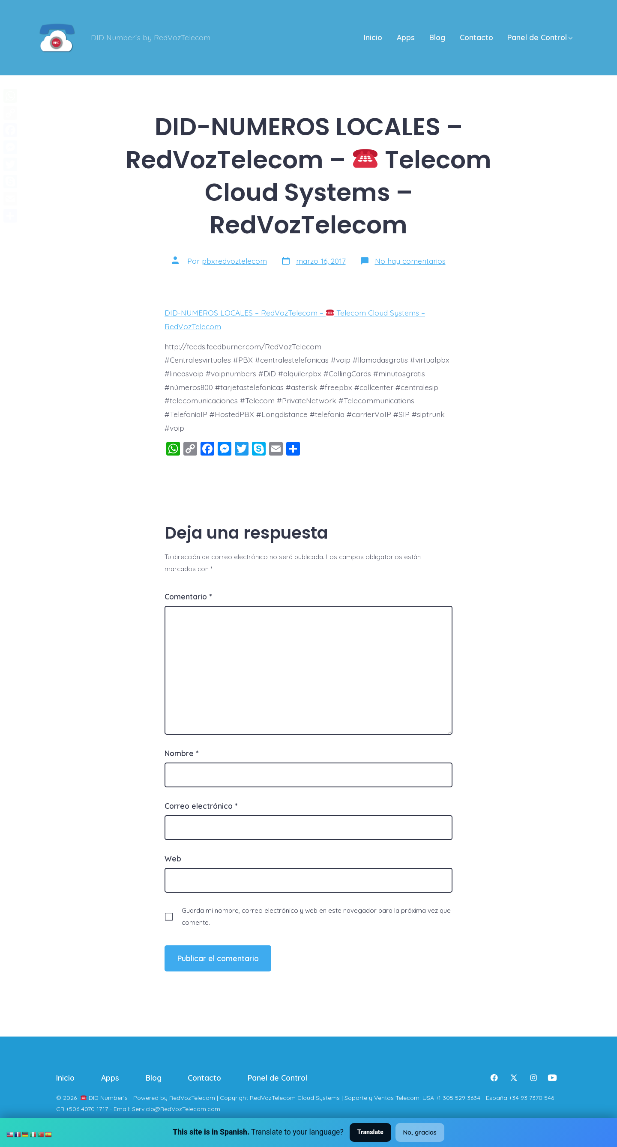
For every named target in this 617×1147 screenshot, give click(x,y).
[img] (570, 38)
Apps (406, 37)
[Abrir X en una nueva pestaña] (514, 1077)
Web (173, 858)
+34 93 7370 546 (531, 1098)
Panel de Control (539, 37)
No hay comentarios (410, 260)
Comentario (188, 596)
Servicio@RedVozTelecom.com (176, 1109)
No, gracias (420, 1132)
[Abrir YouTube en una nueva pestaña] (552, 1077)
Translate (370, 1132)
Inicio (373, 37)
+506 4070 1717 (87, 1109)
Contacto (476, 37)
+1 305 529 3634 (458, 1098)
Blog (437, 37)
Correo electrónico (201, 805)
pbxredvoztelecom (234, 260)
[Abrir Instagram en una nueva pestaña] (533, 1077)
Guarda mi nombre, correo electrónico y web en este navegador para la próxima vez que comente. (316, 916)
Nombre (181, 753)
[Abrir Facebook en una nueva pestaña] (494, 1077)
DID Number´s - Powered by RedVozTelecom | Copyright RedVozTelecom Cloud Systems (214, 1098)
